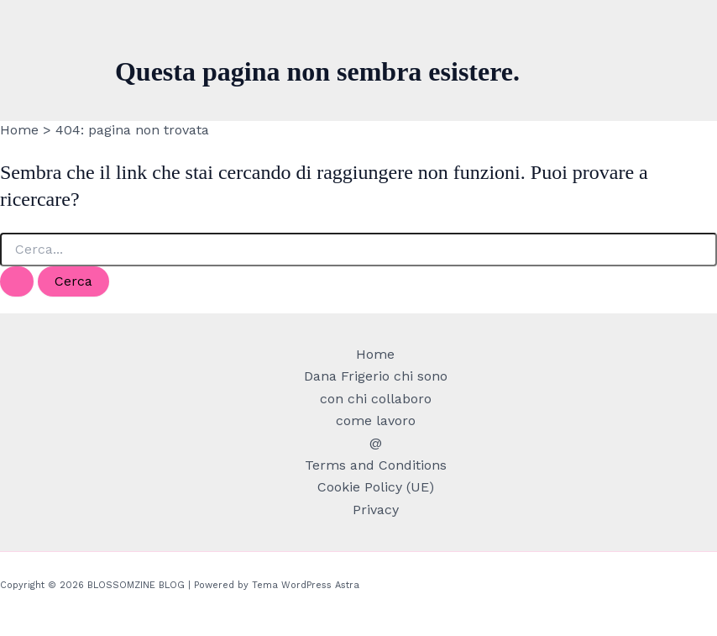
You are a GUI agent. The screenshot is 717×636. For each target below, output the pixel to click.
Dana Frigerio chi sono (375, 376)
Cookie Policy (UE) (375, 487)
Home (375, 354)
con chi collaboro (376, 399)
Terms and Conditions (376, 465)
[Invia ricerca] (17, 281)
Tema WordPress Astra (305, 585)
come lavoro (376, 420)
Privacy (376, 510)
